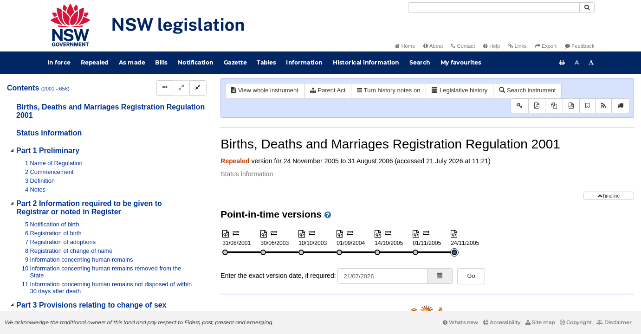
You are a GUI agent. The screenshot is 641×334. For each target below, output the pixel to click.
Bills (161, 62)
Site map (540, 322)
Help (491, 46)
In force (59, 62)
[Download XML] (571, 106)
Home (405, 46)
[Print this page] (562, 62)
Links (517, 46)
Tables (266, 62)
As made (132, 62)
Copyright (575, 322)
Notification (196, 62)
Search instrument (527, 90)
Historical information (366, 62)
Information (304, 62)
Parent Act (328, 90)
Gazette (235, 62)
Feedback (579, 46)
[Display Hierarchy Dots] (164, 88)
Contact (463, 46)
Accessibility (501, 322)
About (433, 46)
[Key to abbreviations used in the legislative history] (520, 106)
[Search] (494, 7)
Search (419, 62)
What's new (460, 322)
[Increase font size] (591, 62)
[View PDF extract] (554, 106)
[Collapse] (198, 88)
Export (546, 46)
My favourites (460, 62)
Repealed (95, 62)
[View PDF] (536, 106)
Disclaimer (613, 322)
